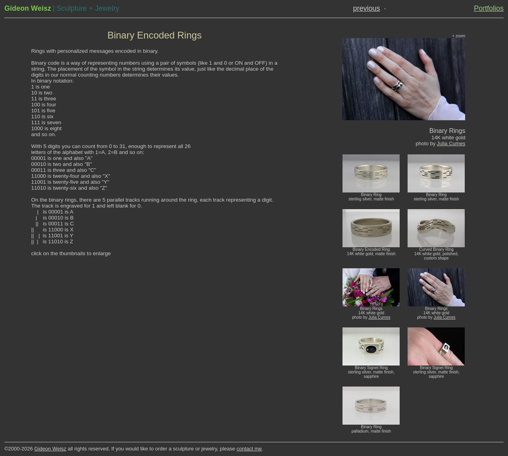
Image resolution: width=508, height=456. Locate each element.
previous (366, 8)
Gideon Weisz (50, 449)
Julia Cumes (451, 143)
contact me (249, 449)
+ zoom (458, 36)
